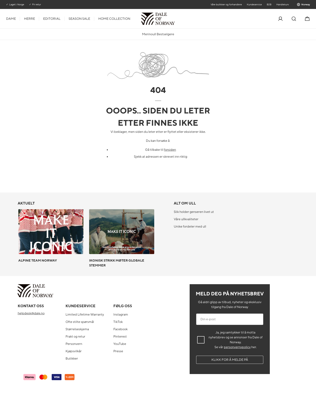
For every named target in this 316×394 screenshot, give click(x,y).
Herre (29, 19)
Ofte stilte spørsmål (80, 322)
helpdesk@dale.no (31, 313)
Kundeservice (254, 4)
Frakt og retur (75, 336)
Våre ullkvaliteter (186, 219)
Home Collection (114, 19)
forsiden (170, 149)
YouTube (119, 344)
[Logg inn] (280, 18)
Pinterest (120, 336)
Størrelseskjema (77, 329)
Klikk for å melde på (229, 360)
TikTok (118, 322)
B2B (269, 4)
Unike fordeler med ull (190, 226)
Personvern (74, 344)
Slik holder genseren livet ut (194, 212)
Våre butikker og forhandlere (226, 4)
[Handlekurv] (307, 18)
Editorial (51, 19)
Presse (118, 351)
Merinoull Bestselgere (158, 34)
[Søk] (294, 18)
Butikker (72, 358)
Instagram (120, 314)
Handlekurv (282, 4)
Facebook (120, 329)
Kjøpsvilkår (74, 351)
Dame (11, 19)
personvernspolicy (237, 347)
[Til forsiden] (174, 19)
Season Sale (79, 19)
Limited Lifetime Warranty (85, 314)
